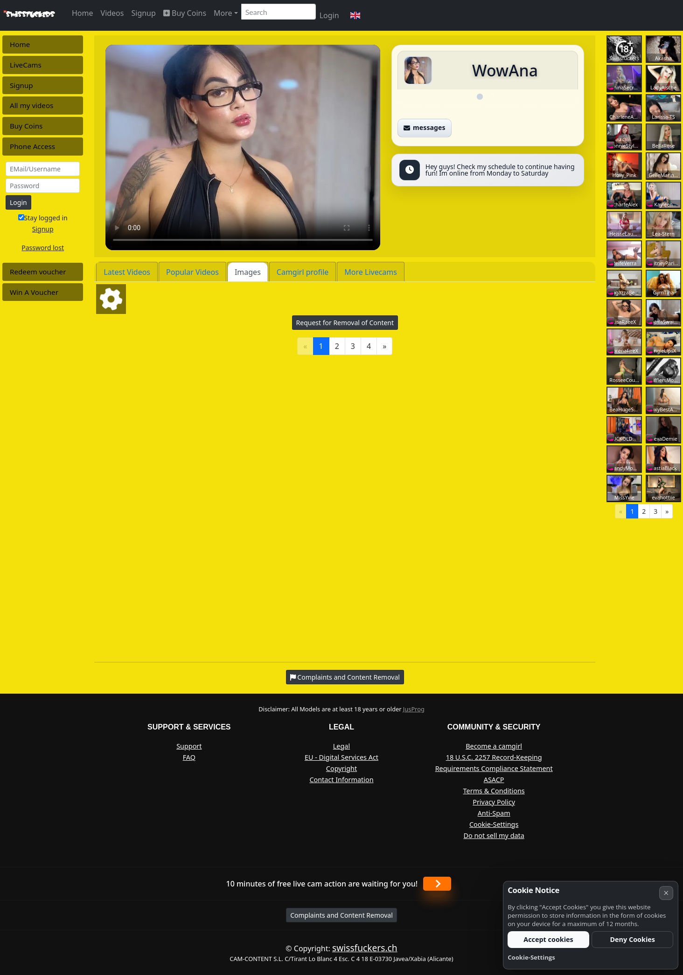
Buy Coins (184, 13)
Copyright (341, 768)
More (223, 13)
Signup (143, 13)
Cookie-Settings (493, 824)
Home (82, 13)
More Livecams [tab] (370, 272)
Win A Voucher (34, 292)
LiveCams (26, 64)
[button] (355, 15)
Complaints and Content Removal (341, 915)
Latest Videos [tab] (127, 272)
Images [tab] (248, 272)
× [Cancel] (666, 892)
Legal (341, 746)
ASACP (494, 779)
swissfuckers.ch (364, 947)
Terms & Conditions (494, 790)
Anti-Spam (494, 813)
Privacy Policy (494, 802)
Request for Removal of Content (345, 322)
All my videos (31, 105)
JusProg (414, 709)
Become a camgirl (494, 746)
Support (189, 746)
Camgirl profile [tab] (303, 272)
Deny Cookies (632, 939)
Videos (112, 13)
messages (425, 127)
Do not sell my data (493, 835)
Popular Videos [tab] (192, 272)
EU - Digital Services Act (341, 757)
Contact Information (341, 779)
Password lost (42, 247)
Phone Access (32, 146)
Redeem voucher (38, 271)
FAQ (189, 757)
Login (329, 15)
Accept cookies (548, 939)
